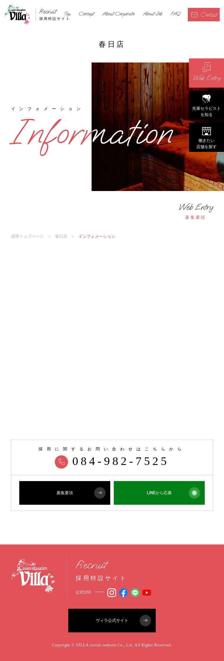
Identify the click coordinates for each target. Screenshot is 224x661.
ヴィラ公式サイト (123, 620)
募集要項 (195, 211)
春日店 (61, 236)
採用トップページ (27, 236)
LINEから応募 (173, 493)
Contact (204, 14)
